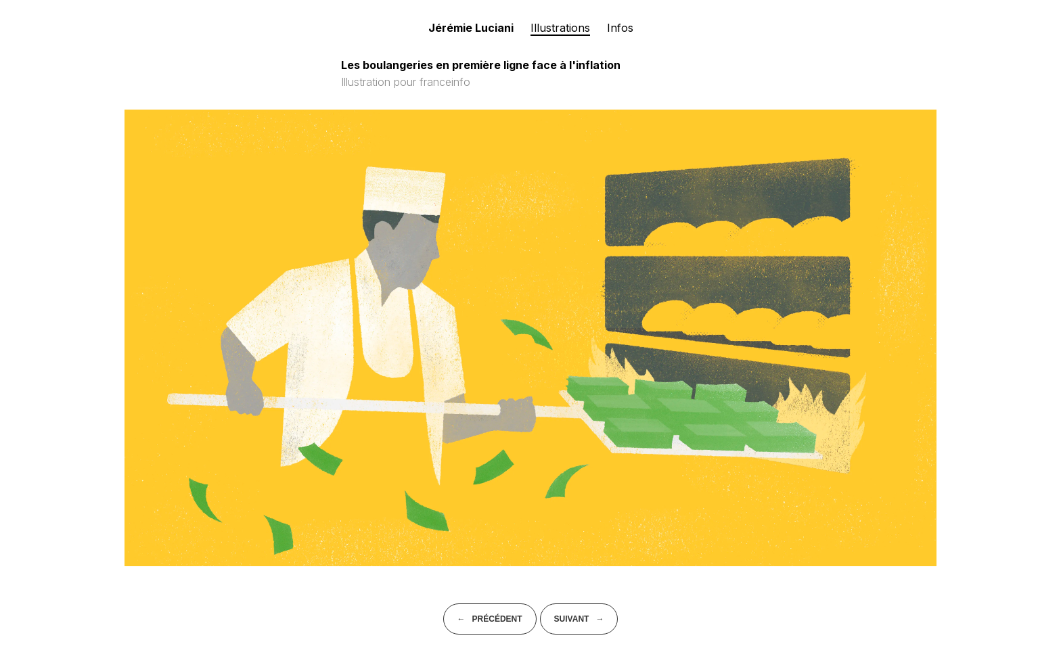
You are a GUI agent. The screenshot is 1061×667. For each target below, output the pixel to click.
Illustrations (560, 27)
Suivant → (579, 619)
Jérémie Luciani (471, 27)
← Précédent (489, 619)
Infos (620, 27)
